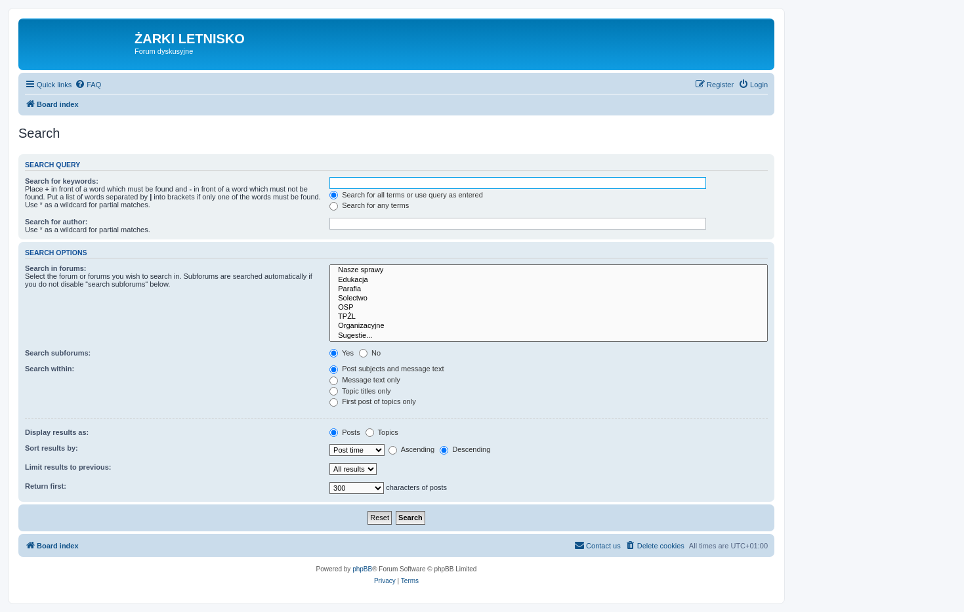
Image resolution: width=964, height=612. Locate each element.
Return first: (45, 486)
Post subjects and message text (386, 369)
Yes (341, 353)
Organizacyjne (548, 326)
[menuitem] (88, 84)
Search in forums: (56, 268)
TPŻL (548, 316)
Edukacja (548, 280)
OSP (548, 307)
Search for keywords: (61, 181)
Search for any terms (369, 205)
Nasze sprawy (548, 270)
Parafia (548, 289)
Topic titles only (359, 391)
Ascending (411, 449)
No (370, 353)
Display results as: (57, 432)
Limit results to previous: (68, 467)
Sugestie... (548, 335)
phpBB (362, 569)
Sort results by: (51, 448)
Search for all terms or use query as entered (406, 195)
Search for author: (56, 222)
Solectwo (548, 298)
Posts (344, 432)
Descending (465, 449)
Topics (382, 432)
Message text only (364, 380)
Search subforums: (58, 353)
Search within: (49, 369)
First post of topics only (372, 401)
